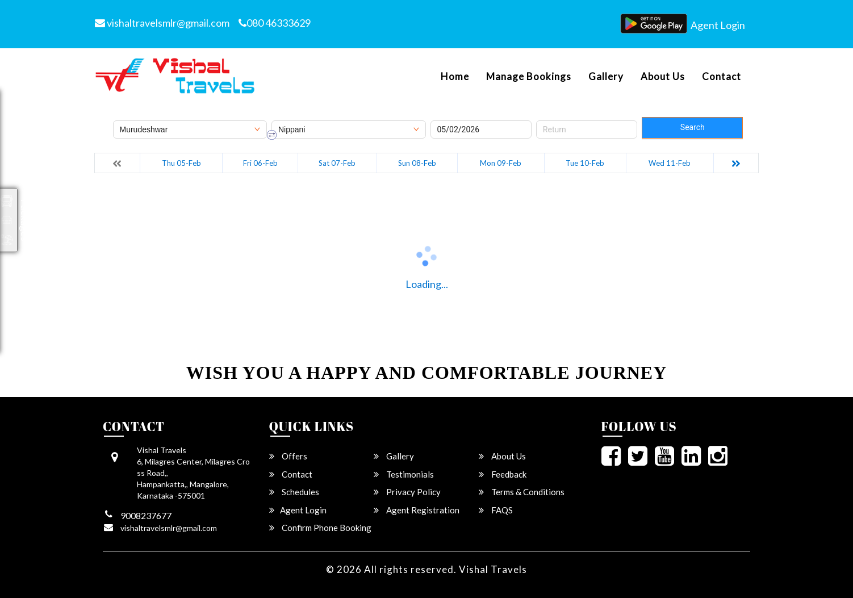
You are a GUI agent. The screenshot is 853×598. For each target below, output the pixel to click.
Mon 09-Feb (500, 163)
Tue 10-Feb (585, 163)
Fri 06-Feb (260, 163)
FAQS (496, 510)
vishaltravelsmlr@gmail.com (162, 22)
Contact (721, 76)
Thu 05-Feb (181, 163)
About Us (663, 76)
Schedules (294, 492)
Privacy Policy (407, 492)
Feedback (502, 474)
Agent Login (718, 25)
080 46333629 (275, 22)
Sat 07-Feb (337, 163)
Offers (288, 456)
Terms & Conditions (522, 492)
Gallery (606, 76)
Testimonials (404, 474)
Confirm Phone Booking (320, 527)
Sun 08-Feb (417, 163)
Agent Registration (416, 510)
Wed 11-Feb (670, 163)
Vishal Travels (493, 569)
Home (455, 76)
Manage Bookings (528, 76)
